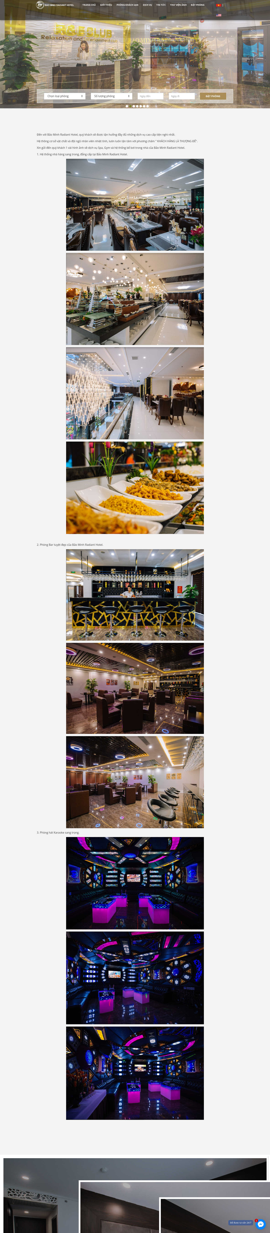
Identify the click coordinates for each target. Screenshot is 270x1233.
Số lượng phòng (111, 96)
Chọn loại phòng (65, 96)
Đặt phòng (213, 96)
